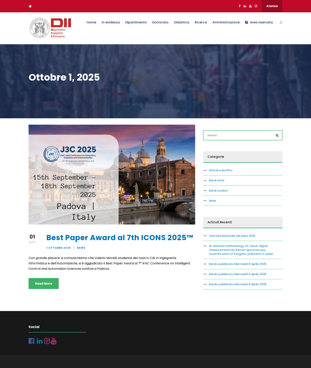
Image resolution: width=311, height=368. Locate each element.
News (81, 248)
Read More (43, 283)
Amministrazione (226, 22)
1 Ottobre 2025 (58, 248)
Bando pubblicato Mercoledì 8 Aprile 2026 (237, 264)
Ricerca (201, 22)
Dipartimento (136, 22)
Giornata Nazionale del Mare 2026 (232, 236)
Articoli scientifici (220, 170)
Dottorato (160, 22)
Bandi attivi (216, 180)
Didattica (181, 22)
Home (91, 22)
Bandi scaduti (218, 191)
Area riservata (259, 22)
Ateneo (272, 6)
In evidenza (111, 22)
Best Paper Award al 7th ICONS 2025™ (119, 237)
